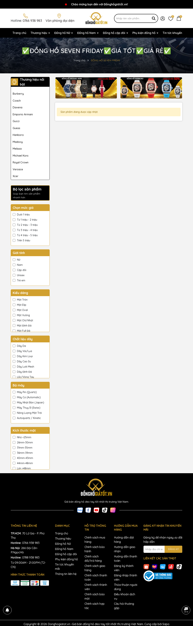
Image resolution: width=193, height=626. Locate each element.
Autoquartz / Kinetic (27, 418)
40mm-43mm (23, 458)
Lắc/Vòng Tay (23, 377)
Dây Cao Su (22, 361)
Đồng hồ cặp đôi (114, 33)
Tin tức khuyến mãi (175, 33)
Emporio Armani (23, 114)
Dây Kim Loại (23, 356)
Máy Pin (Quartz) (25, 392)
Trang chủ (19, 33)
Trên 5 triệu (21, 240)
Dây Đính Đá (22, 371)
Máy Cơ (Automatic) (27, 397)
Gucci (16, 121)
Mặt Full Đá (21, 330)
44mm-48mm (23, 463)
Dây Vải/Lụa (22, 351)
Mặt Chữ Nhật (23, 320)
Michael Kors (20, 155)
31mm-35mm (22, 447)
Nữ (16, 259)
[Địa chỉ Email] (162, 549)
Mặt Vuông (21, 315)
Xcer (15, 176)
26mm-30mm (23, 442)
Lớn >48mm (22, 468)
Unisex (18, 275)
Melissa (17, 148)
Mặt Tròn (20, 299)
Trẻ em (19, 280)
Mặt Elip (19, 304)
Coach (17, 100)
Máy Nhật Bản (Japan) (28, 402)
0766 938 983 (32, 21)
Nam (18, 265)
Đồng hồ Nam (86, 33)
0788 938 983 (30, 557)
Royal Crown (20, 162)
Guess (16, 128)
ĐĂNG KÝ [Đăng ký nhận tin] (173, 549)
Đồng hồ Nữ (62, 33)
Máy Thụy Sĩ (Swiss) (26, 407)
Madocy (18, 142)
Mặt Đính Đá (22, 325)
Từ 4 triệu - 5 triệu (25, 235)
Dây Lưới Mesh (23, 366)
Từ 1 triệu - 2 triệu (25, 219)
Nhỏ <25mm (22, 437)
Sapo (165, 624)
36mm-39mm (23, 452)
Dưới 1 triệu (21, 214)
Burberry (18, 93)
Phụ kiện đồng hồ (144, 33)
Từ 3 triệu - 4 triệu (25, 230)
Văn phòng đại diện (60, 21)
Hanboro (18, 135)
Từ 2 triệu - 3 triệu (25, 225)
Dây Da (19, 346)
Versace (18, 169)
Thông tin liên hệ (65, 574)
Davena (17, 107)
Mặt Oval (20, 310)
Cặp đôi (19, 270)
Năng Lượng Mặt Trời (27, 412)
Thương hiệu (39, 33)
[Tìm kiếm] (153, 18)
